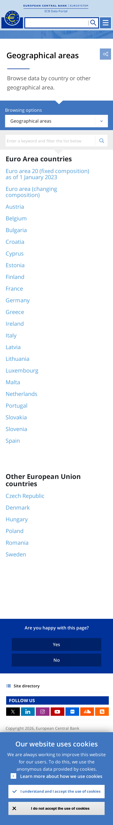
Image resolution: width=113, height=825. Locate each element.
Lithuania (17, 358)
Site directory (27, 685)
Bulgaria (16, 230)
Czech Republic (25, 496)
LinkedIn (28, 711)
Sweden (16, 554)
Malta (13, 382)
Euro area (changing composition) (31, 192)
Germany (18, 300)
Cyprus (15, 253)
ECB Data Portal (55, 11)
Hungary (17, 519)
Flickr (72, 711)
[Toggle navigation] (105, 22)
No (56, 660)
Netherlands (21, 394)
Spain (13, 440)
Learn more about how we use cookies (61, 776)
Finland (15, 277)
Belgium (16, 218)
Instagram (43, 711)
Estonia (15, 265)
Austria (15, 206)
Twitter (13, 711)
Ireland (15, 323)
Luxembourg (22, 370)
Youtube (57, 711)
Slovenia (16, 429)
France (14, 288)
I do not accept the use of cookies (60, 808)
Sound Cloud (87, 711)
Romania (17, 542)
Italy (11, 335)
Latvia (13, 347)
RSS (102, 711)
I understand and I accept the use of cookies (60, 791)
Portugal (16, 405)
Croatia (15, 241)
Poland (14, 531)
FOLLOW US (22, 700)
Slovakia (16, 417)
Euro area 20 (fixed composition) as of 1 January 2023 (47, 174)
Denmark (18, 507)
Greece (15, 312)
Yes (56, 644)
